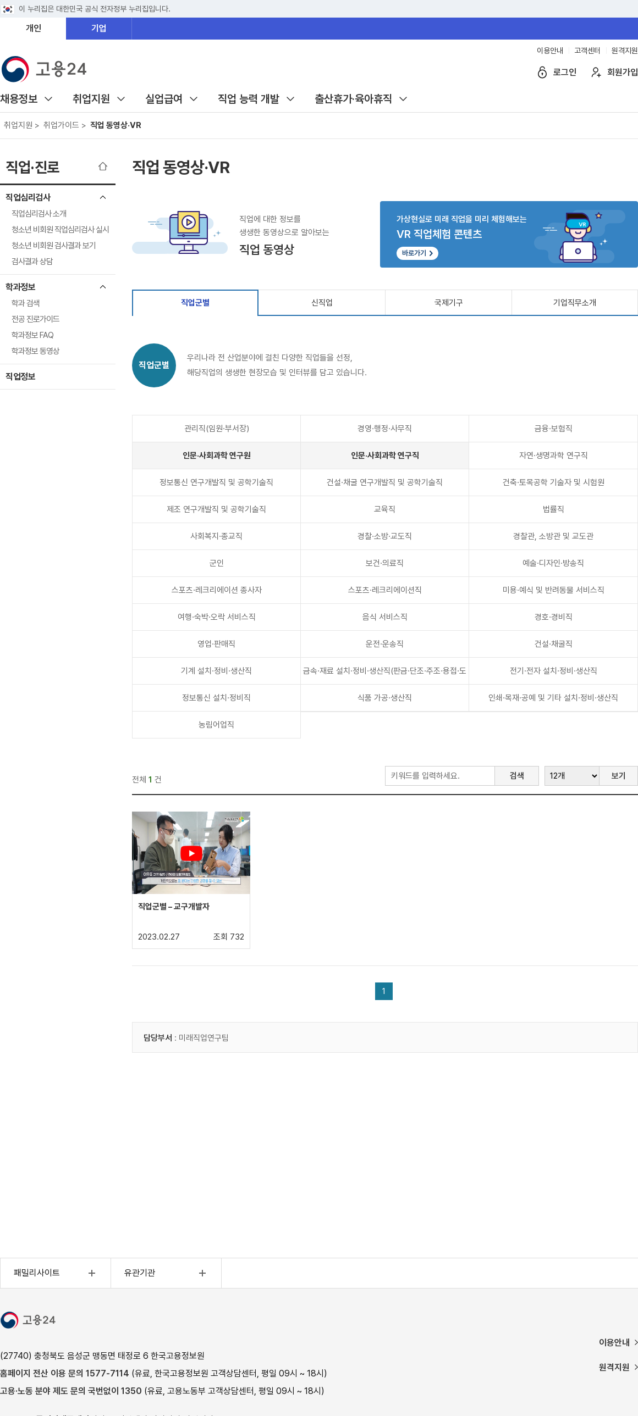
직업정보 (20, 376)
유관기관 (166, 1273)
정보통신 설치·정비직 (216, 698)
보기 (619, 776)
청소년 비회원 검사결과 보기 (54, 246)
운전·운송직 (385, 644)
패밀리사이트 (56, 1273)
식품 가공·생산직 (385, 698)
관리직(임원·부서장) (216, 429)
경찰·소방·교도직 (385, 536)
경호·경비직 (554, 617)
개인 (33, 28)
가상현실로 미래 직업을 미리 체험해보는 (509, 237)
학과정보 (20, 287)
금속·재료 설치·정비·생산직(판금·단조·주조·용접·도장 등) (384, 675)
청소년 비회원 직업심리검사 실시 (60, 230)
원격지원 (625, 50)
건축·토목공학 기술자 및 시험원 (553, 482)
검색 (517, 776)
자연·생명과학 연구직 (553, 455)
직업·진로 (32, 167)
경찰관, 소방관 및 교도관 (553, 536)
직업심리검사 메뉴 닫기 (103, 197)
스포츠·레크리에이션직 (385, 590)
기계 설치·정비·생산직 (216, 671)
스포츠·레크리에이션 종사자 (217, 590)
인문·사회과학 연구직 (385, 455)
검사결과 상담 (32, 261)
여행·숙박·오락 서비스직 (217, 617)
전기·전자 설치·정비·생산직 (553, 671)
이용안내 (550, 50)
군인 (217, 563)
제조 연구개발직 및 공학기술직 (216, 509)
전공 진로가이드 (35, 319)
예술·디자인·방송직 (553, 563)
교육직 (384, 509)
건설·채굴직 (554, 644)
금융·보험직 (554, 429)
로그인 (564, 72)
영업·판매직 (216, 644)
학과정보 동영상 (35, 351)
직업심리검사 (28, 197)
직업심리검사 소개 (39, 214)
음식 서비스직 (385, 617)
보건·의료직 (385, 563)
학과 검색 (26, 303)
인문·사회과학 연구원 (217, 455)
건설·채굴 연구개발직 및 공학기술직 (385, 482)
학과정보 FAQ (32, 335)
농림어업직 (216, 725)
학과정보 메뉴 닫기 (103, 287)
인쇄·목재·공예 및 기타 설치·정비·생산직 (553, 698)
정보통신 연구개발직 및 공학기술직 (216, 482)
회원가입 (622, 72)
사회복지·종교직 (216, 536)
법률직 (553, 509)
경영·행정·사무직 (385, 429)
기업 (99, 28)
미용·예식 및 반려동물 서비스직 (553, 590)
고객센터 (587, 50)
